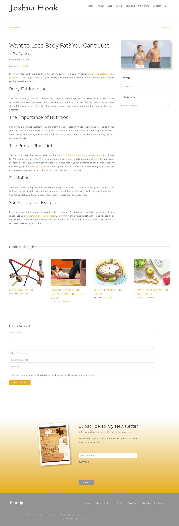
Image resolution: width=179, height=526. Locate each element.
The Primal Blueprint (74, 155)
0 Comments (22, 293)
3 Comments (148, 297)
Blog (50, 513)
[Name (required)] (81, 353)
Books (62, 513)
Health (25, 66)
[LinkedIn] (21, 501)
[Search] (123, 86)
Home (26, 513)
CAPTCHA (84, 462)
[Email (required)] (81, 360)
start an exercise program (42, 216)
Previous (15, 27)
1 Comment (65, 301)
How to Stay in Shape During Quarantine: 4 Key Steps (67, 293)
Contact (83, 517)
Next (165, 27)
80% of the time (40, 166)
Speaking (76, 513)
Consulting (68, 517)
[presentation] (99, 470)
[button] (166, 5)
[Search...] (145, 86)
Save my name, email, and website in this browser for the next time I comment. (53, 375)
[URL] (81, 366)
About (39, 513)
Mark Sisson (95, 155)
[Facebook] (10, 501)
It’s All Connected (21, 289)
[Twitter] (16, 501)
